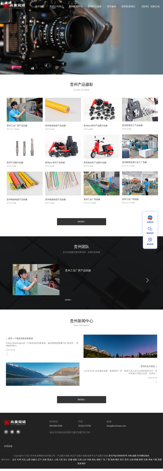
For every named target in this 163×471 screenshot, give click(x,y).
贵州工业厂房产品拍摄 (17, 134)
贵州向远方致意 (148, 385)
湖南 (98, 459)
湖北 (94, 459)
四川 (122, 459)
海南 (113, 459)
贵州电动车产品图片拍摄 (95, 171)
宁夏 (155, 459)
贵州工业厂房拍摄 (130, 207)
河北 (24, 459)
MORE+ (81, 222)
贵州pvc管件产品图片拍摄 (96, 134)
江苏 (61, 459)
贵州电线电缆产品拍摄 (55, 134)
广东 (103, 459)
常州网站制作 (143, 456)
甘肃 (145, 459)
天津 (19, 459)
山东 (84, 459)
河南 (89, 459)
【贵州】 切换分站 (150, 6)
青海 (150, 459)
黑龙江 (50, 459)
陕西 (141, 459)
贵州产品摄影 (95, 6)
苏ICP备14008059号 (118, 456)
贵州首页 (39, 6)
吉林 (45, 459)
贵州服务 (111, 6)
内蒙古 (34, 459)
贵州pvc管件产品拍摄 (55, 171)
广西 (108, 459)
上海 (56, 459)
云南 (131, 459)
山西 (28, 459)
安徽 (70, 459)
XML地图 (132, 456)
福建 (75, 459)
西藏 (136, 459)
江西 (80, 459)
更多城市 (81, 463)
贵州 (127, 459)
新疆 (160, 459)
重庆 (117, 459)
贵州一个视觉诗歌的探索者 (20, 357)
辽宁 (40, 459)
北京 (14, 459)
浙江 (65, 459)
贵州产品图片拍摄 (15, 171)
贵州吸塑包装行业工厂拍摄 (134, 170)
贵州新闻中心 (76, 6)
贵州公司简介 (56, 6)
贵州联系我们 (128, 6)
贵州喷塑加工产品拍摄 (132, 134)
